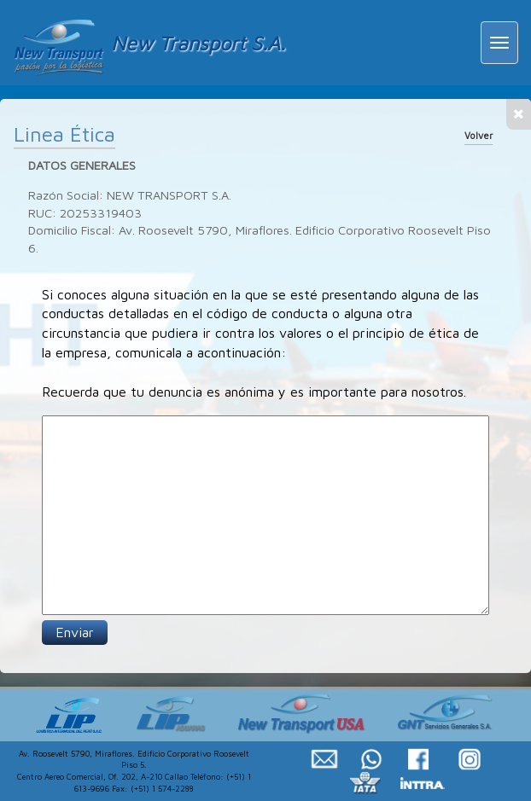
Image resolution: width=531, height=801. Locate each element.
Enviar (74, 632)
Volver (478, 135)
